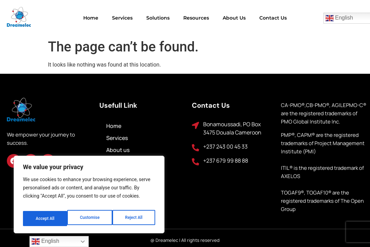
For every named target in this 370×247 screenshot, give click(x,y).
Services (122, 18)
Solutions (158, 18)
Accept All (134, 218)
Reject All (89, 218)
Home (90, 18)
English (45, 241)
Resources (196, 18)
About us (234, 18)
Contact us (273, 18)
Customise (44, 218)
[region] (89, 197)
